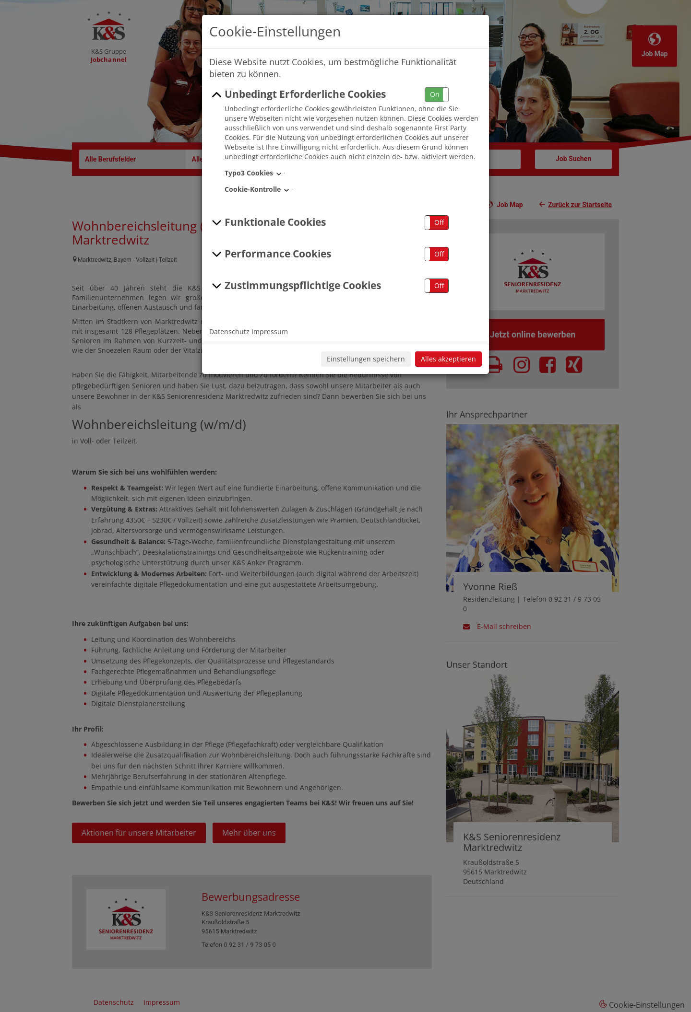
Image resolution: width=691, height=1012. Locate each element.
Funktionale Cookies (267, 222)
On (435, 94)
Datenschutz (229, 331)
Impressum (269, 331)
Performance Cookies (270, 254)
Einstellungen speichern (366, 358)
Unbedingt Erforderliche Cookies (297, 94)
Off (439, 222)
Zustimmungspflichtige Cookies (295, 286)
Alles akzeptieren (448, 358)
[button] (437, 94)
